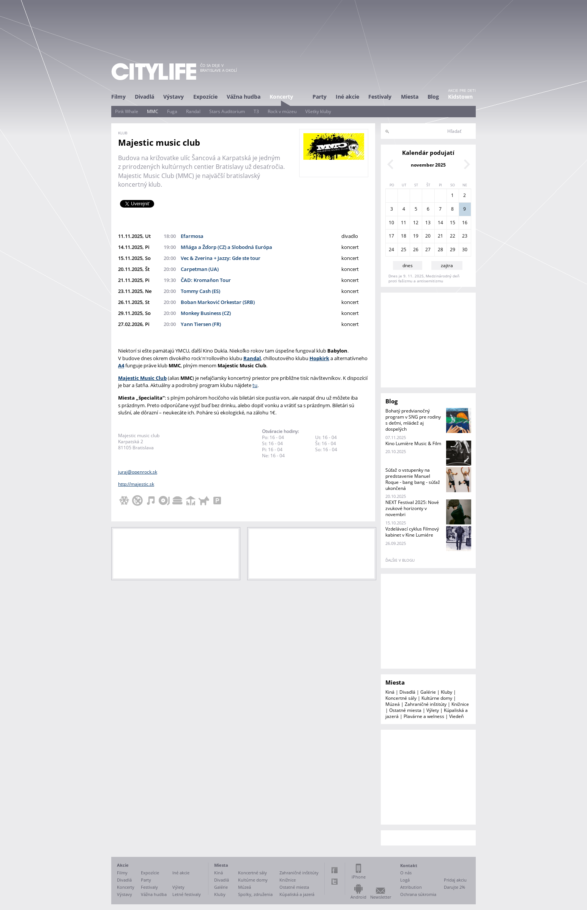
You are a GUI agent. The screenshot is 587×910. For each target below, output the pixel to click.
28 (440, 249)
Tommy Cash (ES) (200, 291)
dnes (407, 265)
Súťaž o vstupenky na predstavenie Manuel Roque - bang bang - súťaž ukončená (412, 479)
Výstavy (173, 96)
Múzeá (392, 704)
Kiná (389, 692)
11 (403, 222)
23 (464, 236)
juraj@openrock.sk (137, 472)
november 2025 (428, 165)
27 (428, 249)
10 (391, 222)
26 (415, 249)
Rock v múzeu (282, 111)
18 (403, 236)
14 (440, 222)
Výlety (432, 710)
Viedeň (456, 716)
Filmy (118, 96)
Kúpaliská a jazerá (296, 894)
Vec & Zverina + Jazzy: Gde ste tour (220, 258)
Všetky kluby (318, 111)
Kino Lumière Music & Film (413, 443)
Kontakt (408, 865)
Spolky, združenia (255, 894)
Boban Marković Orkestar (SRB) (218, 302)
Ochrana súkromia (418, 894)
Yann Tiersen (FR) (201, 324)
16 (464, 222)
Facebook (334, 870)
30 (464, 249)
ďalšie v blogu (400, 560)
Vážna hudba (243, 96)
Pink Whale (126, 111)
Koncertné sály (401, 698)
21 (440, 236)
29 (452, 249)
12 (415, 222)
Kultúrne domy (436, 698)
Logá (405, 880)
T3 (256, 111)
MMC (152, 111)
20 (428, 236)
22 (452, 236)
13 (428, 222)
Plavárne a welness (424, 716)
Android (358, 897)
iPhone (359, 877)
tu (254, 385)
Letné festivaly (186, 894)
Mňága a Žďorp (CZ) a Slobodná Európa (226, 247)
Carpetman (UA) (200, 269)
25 (403, 249)
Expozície (205, 96)
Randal (193, 111)
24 (391, 249)
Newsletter (380, 897)
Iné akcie (347, 96)
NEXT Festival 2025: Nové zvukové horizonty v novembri (412, 508)
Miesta (409, 96)
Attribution (411, 887)
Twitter (334, 881)
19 (415, 236)
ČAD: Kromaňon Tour (206, 280)
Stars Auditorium (227, 111)
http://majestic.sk (136, 484)
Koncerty (281, 96)
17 (391, 236)
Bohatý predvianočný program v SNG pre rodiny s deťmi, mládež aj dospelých (413, 420)
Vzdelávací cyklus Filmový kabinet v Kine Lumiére (412, 532)
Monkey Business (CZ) (206, 313)
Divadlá (144, 96)
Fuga (172, 111)
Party (319, 96)
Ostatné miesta (405, 710)
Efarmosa (192, 236)
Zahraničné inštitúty (426, 704)
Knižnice (460, 704)
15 (452, 222)
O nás (406, 872)
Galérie (428, 692)
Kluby (446, 692)
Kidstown (460, 96)
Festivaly (379, 96)
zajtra (447, 265)
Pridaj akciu (455, 880)
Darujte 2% (454, 887)
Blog (433, 96)
